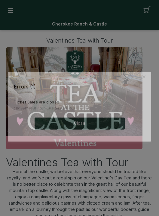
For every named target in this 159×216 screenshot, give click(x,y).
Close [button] (79, 121)
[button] (145, 75)
